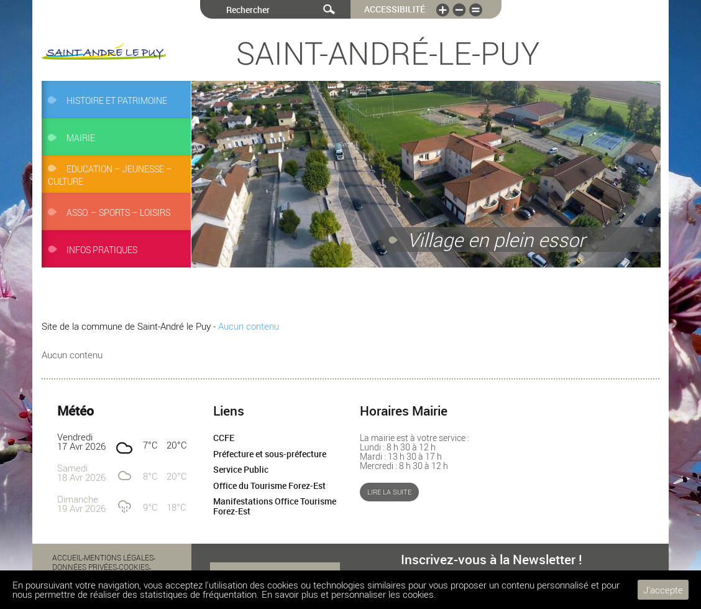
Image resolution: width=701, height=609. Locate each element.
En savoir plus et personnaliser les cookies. (349, 594)
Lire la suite (389, 492)
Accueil (67, 557)
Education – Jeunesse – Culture (110, 175)
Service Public (240, 469)
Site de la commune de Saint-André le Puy (126, 326)
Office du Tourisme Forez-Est (269, 485)
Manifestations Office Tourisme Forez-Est (274, 506)
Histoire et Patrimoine (116, 100)
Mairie (80, 138)
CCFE (223, 438)
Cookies (134, 567)
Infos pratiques (101, 250)
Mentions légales (118, 557)
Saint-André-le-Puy (387, 52)
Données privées (84, 567)
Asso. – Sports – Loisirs (118, 212)
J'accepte (663, 589)
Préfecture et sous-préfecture (269, 454)
